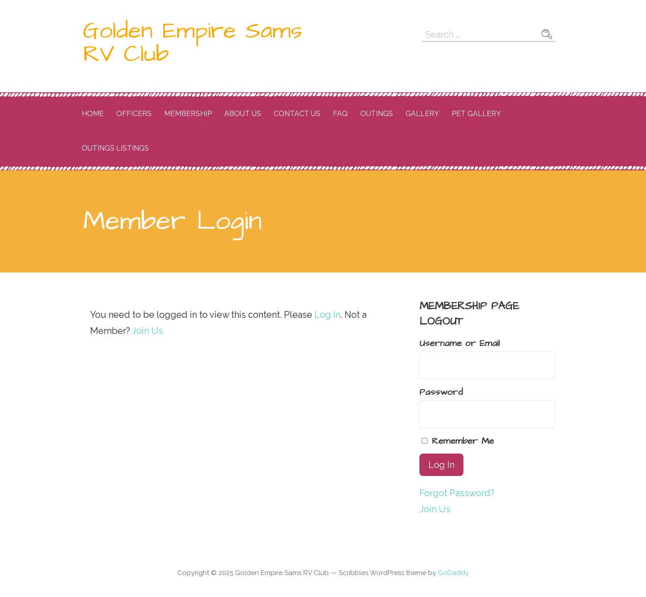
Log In (327, 314)
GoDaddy (453, 573)
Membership (188, 113)
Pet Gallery (476, 113)
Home (93, 113)
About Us (242, 113)
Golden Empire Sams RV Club (192, 42)
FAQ (340, 113)
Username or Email (459, 343)
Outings (376, 113)
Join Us (147, 330)
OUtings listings (115, 148)
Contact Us (297, 113)
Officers (134, 113)
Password (441, 392)
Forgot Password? (456, 493)
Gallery (422, 113)
